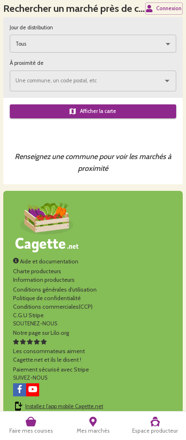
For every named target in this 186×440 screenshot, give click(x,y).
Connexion (164, 8)
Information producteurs (44, 279)
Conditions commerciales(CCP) (53, 306)
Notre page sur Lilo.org (41, 332)
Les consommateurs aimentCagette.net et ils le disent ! (49, 351)
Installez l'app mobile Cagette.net (64, 406)
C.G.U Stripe (28, 315)
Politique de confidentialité (47, 298)
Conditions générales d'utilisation (55, 289)
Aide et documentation (45, 261)
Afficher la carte (92, 111)
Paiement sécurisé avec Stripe (51, 369)
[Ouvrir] (167, 81)
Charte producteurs (37, 271)
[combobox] (93, 44)
